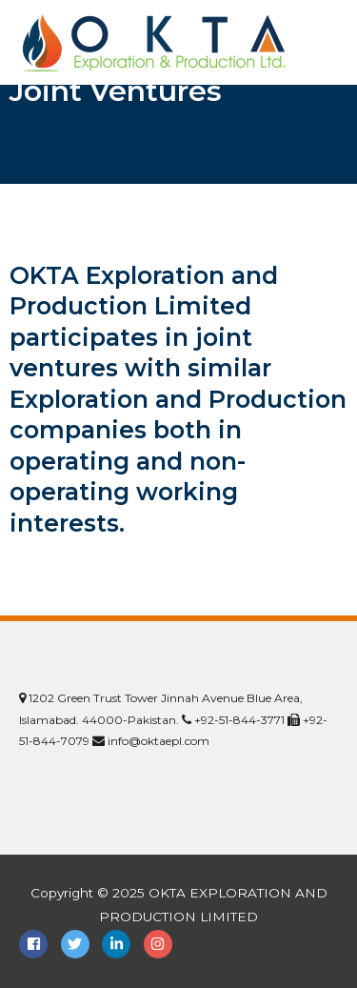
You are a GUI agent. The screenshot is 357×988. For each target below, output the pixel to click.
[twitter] (80, 944)
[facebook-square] (38, 944)
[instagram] (160, 944)
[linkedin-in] (121, 944)
